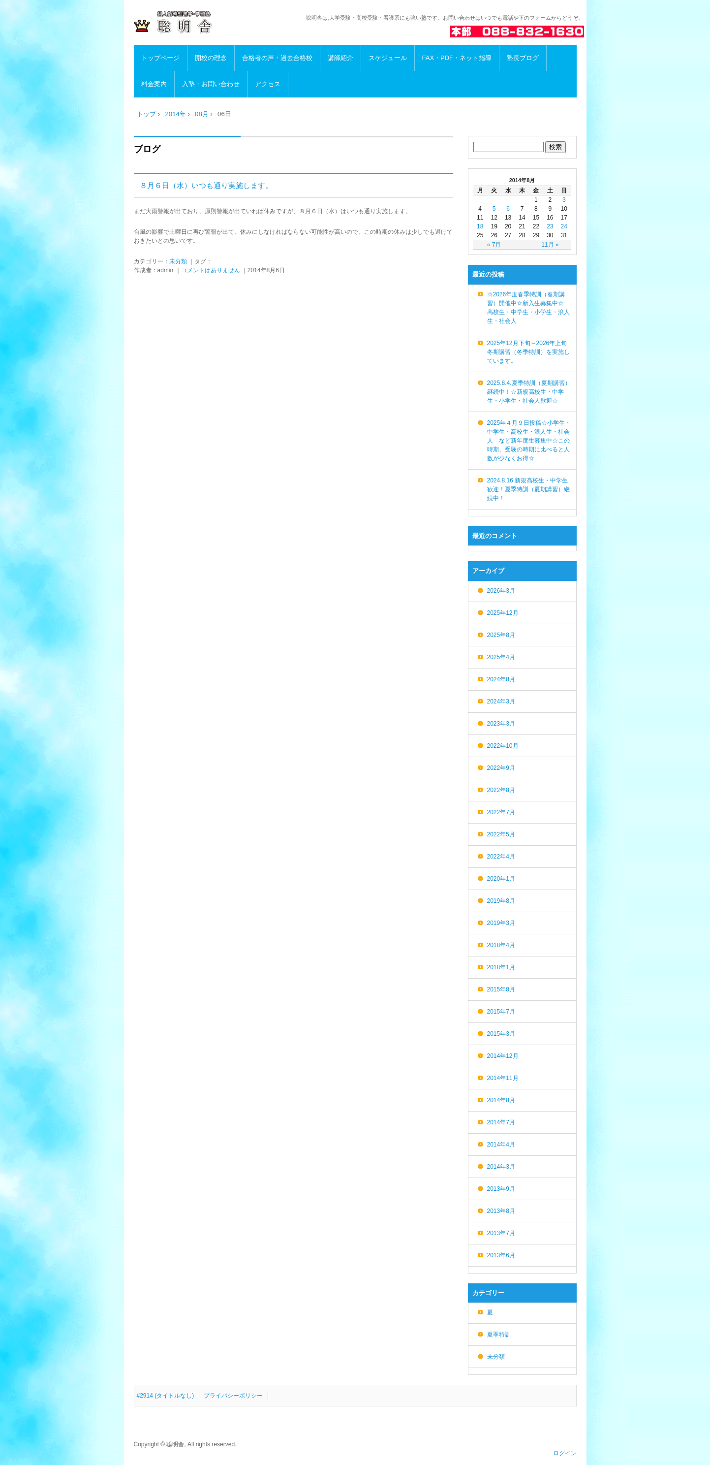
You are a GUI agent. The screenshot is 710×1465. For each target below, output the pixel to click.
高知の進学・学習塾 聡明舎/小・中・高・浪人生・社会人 (200, 22)
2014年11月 (503, 1078)
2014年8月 (501, 1100)
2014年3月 (501, 1166)
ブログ (147, 149)
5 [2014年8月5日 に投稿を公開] (494, 208)
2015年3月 (501, 1033)
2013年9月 (501, 1188)
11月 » (549, 244)
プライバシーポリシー (233, 1395)
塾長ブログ (523, 58)
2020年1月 (501, 878)
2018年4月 (501, 945)
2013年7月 (501, 1233)
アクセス (267, 84)
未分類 (178, 261)
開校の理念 (211, 58)
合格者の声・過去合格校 (277, 58)
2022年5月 (501, 834)
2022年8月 (501, 790)
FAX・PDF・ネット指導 (457, 58)
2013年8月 (501, 1211)
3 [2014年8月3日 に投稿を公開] (564, 199)
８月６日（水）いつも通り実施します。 (206, 185)
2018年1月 (501, 967)
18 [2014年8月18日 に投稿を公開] (480, 226)
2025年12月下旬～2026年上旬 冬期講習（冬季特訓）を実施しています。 (530, 352)
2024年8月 (501, 679)
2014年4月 (501, 1144)
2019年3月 (501, 923)
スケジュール (388, 58)
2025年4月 (501, 657)
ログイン (565, 1453)
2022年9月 (501, 767)
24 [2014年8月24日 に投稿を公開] (564, 226)
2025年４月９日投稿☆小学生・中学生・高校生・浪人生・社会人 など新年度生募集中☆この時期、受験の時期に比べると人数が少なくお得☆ (529, 440)
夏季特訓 (499, 1334)
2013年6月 (501, 1255)
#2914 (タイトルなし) (165, 1395)
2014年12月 (503, 1055)
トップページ (160, 58)
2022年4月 (501, 856)
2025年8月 (501, 635)
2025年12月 (503, 612)
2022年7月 (501, 812)
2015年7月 (501, 1011)
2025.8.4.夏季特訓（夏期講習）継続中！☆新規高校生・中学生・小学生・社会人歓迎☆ (529, 392)
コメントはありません (210, 270)
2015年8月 (501, 989)
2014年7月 (501, 1122)
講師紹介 (340, 58)
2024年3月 (501, 701)
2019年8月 (501, 900)
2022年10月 (503, 745)
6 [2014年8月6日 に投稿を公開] (508, 208)
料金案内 (154, 84)
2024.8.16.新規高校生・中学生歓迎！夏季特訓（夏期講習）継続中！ (528, 489)
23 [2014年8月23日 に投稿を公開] (550, 226)
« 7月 (494, 244)
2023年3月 (501, 723)
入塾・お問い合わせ (211, 84)
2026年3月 (501, 590)
